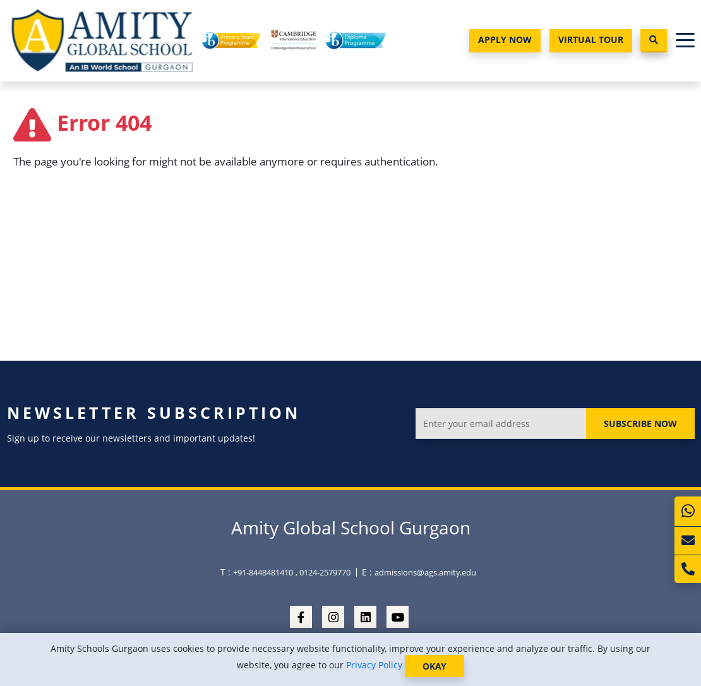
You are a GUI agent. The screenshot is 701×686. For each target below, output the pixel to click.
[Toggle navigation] (685, 40)
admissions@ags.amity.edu (425, 572)
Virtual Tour (590, 39)
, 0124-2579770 (323, 572)
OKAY (434, 666)
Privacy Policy (374, 665)
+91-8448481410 (263, 572)
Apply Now (505, 39)
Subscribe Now (640, 424)
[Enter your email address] (501, 423)
